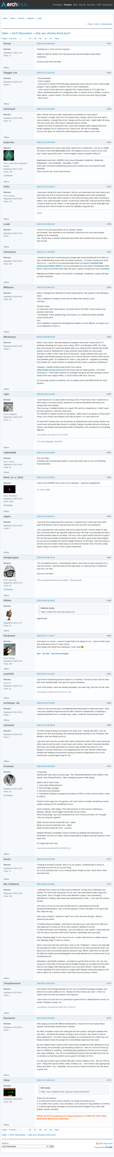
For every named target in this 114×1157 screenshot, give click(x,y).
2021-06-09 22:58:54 (46, 884)
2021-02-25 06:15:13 (46, 557)
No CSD (46, 654)
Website (9, 176)
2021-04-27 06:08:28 (46, 725)
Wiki (75, 5)
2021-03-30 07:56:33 (46, 703)
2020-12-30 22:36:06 (46, 109)
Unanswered (106, 24)
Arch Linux (15, 4)
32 (45, 38)
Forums (68, 5)
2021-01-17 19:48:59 (46, 252)
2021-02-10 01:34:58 (46, 394)
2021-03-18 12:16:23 (46, 674)
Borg (106, 269)
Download (108, 5)
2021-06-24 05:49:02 (46, 1018)
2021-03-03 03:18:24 (46, 600)
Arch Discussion (22, 33)
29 (30, 38)
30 (35, 38)
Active (96, 24)
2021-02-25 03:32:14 (46, 516)
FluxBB (108, 1147)
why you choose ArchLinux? (53, 33)
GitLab (82, 5)
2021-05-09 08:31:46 (46, 766)
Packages (58, 5)
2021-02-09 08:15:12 (46, 287)
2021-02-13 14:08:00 (46, 452)
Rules (12, 18)
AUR (99, 5)
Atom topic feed (105, 1143)
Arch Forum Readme (60, 654)
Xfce (39, 654)
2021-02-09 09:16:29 (46, 337)
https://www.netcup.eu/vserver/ (51, 370)
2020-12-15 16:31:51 (46, 73)
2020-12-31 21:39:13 (46, 187)
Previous (13, 38)
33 (51, 38)
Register (30, 18)
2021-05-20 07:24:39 (46, 859)
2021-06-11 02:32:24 (46, 983)
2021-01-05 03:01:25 (46, 224)
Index (5, 18)
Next (57, 38)
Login (39, 18)
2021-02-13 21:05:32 (46, 477)
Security (91, 5)
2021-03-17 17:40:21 (46, 636)
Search (21, 18)
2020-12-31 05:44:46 (46, 142)
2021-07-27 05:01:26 (46, 1080)
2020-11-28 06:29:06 (46, 43)
